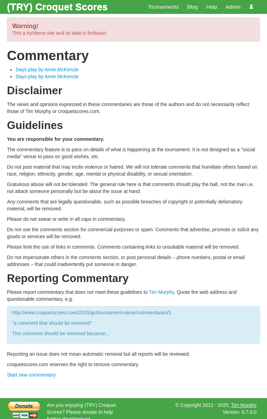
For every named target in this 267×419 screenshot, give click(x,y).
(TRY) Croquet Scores (57, 6)
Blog (192, 7)
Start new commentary (31, 375)
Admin (233, 7)
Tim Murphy (161, 292)
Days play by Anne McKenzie (47, 69)
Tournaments (163, 7)
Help (211, 7)
